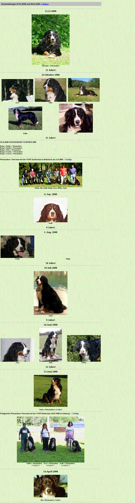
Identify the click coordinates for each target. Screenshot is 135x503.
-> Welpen (45, 4)
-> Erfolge (67, 159)
